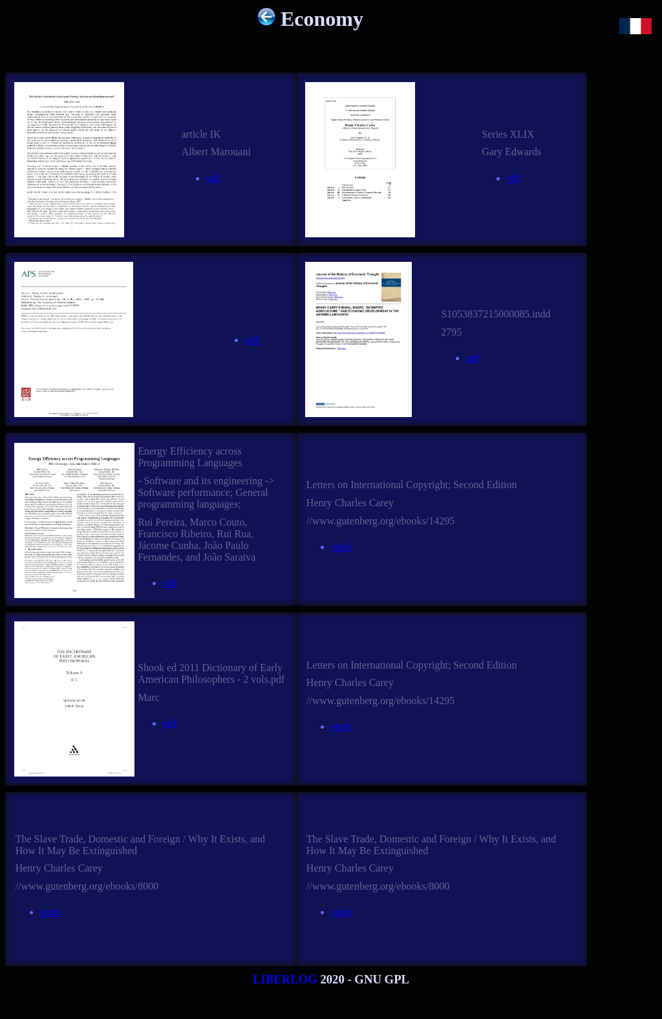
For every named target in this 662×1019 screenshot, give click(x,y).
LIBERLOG (285, 979)
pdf (213, 178)
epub (341, 546)
